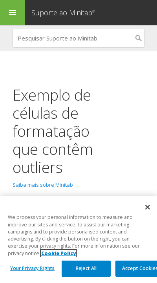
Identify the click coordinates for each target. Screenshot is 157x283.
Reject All (86, 268)
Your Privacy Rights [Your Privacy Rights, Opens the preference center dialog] (32, 268)
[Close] (147, 207)
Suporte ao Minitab (64, 12)
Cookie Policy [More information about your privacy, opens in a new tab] (58, 253)
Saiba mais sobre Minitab (43, 184)
